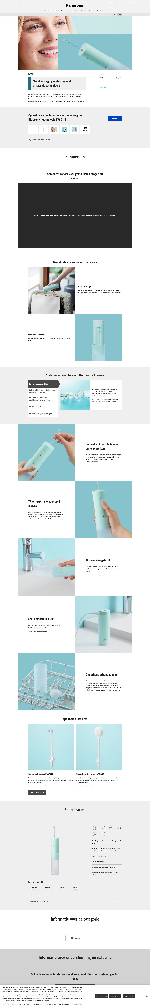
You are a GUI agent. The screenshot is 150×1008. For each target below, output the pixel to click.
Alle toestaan (129, 996)
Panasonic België (20, 2)
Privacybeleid (36, 1000)
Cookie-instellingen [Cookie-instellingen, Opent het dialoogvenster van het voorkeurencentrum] (101, 996)
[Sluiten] (147, 996)
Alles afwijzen (115, 996)
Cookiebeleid (112, 215)
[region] (75, 996)
